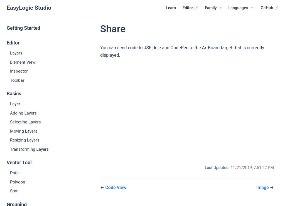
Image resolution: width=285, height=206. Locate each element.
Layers (16, 53)
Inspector (19, 71)
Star (14, 190)
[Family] (213, 8)
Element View (23, 62)
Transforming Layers (29, 149)
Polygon (17, 182)
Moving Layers (23, 131)
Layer (15, 103)
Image (263, 187)
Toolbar (17, 80)
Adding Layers (23, 113)
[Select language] (241, 8)
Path (14, 172)
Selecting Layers (25, 122)
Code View (115, 187)
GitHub (269, 8)
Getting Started (23, 28)
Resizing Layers (24, 140)
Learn (171, 8)
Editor (190, 8)
